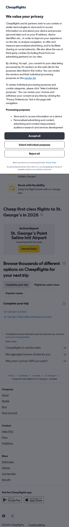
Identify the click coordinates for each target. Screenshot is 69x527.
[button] (34, 136)
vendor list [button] (30, 78)
